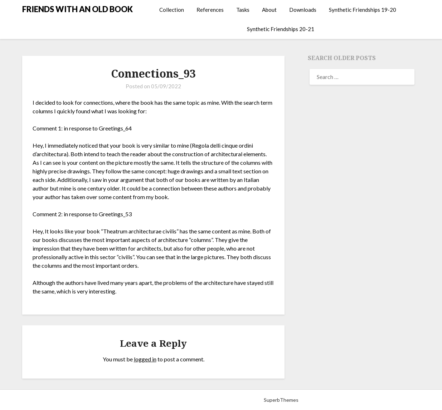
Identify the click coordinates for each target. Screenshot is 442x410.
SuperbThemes (281, 400)
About (269, 9)
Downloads (302, 9)
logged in (145, 359)
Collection (171, 9)
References (210, 9)
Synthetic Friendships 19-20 (362, 9)
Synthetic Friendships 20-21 (280, 29)
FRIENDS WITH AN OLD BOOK (77, 9)
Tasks (242, 9)
